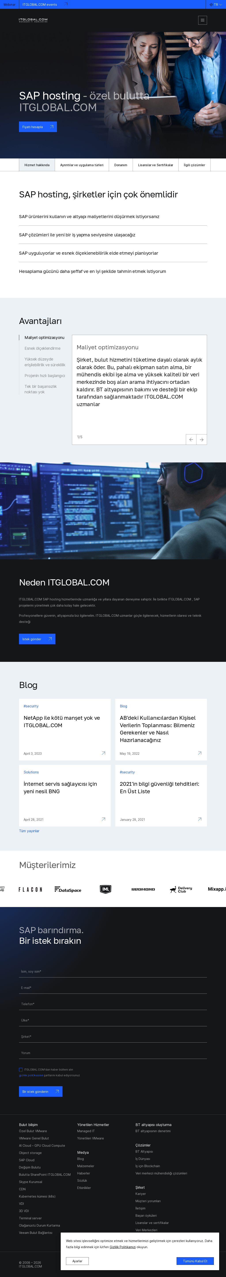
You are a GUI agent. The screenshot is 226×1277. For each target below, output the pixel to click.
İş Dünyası (143, 1159)
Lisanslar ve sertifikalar (152, 1223)
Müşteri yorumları (148, 1201)
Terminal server (30, 1218)
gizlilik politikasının (31, 1075)
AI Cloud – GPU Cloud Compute (42, 1145)
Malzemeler (85, 1166)
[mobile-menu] (202, 20)
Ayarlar (77, 1261)
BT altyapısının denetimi (153, 1131)
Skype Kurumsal (30, 1182)
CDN (22, 1189)
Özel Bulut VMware (33, 1131)
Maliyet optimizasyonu (44, 337)
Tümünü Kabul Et (195, 1261)
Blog (80, 1159)
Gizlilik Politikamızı (123, 1247)
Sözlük (82, 1180)
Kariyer (141, 1194)
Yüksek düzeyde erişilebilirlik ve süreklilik (44, 362)
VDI (21, 1203)
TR (215, 4)
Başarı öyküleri (146, 1215)
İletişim (140, 1208)
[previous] (191, 439)
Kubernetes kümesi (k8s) (37, 1196)
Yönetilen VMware (90, 1138)
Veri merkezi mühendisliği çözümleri (161, 1173)
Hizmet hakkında (36, 165)
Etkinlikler (84, 1188)
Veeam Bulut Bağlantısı (35, 1233)
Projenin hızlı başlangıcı (44, 375)
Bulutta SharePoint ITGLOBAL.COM (45, 1174)
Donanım (120, 165)
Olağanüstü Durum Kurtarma (39, 1225)
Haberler (83, 1173)
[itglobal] (33, 20)
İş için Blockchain (148, 1166)
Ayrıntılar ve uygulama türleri (82, 165)
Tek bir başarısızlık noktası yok (40, 389)
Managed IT (86, 1131)
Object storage (30, 1153)
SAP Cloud (26, 1160)
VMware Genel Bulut (34, 1138)
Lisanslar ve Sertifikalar (155, 165)
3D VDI (24, 1211)
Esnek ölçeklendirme (42, 348)
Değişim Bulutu (30, 1167)
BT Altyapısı (144, 1151)
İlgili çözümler (194, 165)
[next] (201, 439)
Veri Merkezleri (146, 1230)
